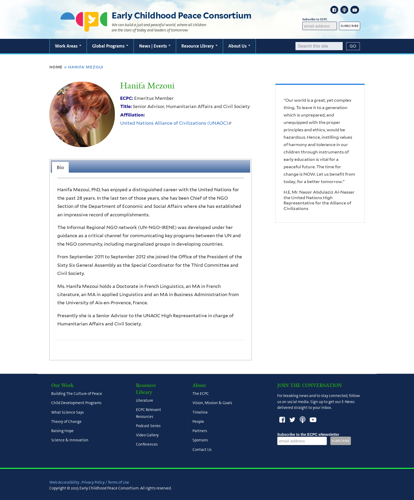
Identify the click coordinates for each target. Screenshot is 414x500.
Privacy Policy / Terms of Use (105, 482)
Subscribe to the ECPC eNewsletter (308, 434)
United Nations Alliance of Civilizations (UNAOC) (175, 123)
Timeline (200, 412)
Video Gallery (147, 435)
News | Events (155, 46)
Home (56, 66)
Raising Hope (62, 431)
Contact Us (201, 449)
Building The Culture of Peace (76, 393)
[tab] (60, 167)
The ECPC (200, 393)
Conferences (147, 444)
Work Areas (68, 46)
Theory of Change (66, 421)
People (198, 421)
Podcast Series (148, 425)
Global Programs (110, 46)
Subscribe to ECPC (319, 19)
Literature (144, 400)
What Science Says (67, 412)
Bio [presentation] (60, 167)
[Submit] (353, 46)
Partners (199, 431)
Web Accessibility (64, 482)
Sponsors (200, 440)
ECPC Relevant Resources (148, 413)
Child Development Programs (76, 403)
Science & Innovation (69, 440)
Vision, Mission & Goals (212, 403)
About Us (239, 46)
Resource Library (199, 46)
